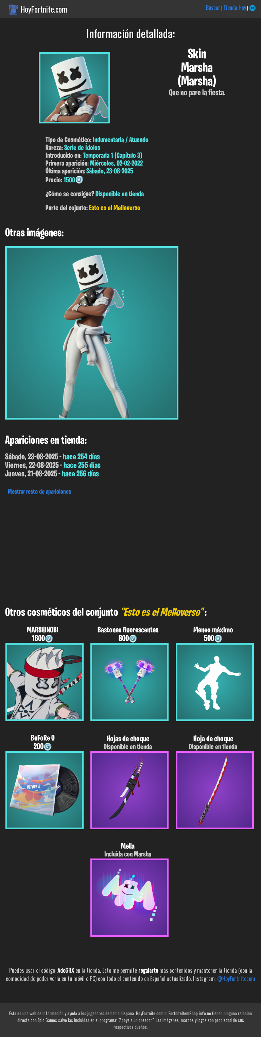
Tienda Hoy (234, 7)
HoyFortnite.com (44, 9)
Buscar (213, 7)
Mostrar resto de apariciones (39, 492)
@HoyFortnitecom (236, 978)
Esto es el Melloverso (114, 208)
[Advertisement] (130, 549)
